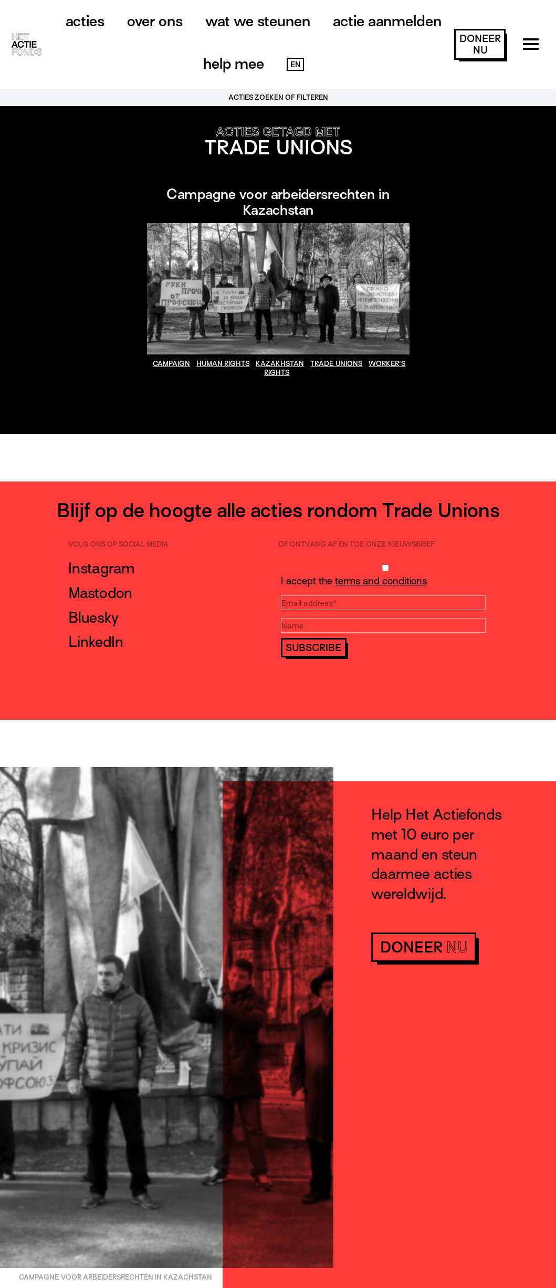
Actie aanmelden (387, 21)
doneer (480, 44)
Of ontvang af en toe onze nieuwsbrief (356, 544)
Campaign (171, 364)
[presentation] (360, 677)
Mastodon (100, 592)
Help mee (233, 63)
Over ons (155, 21)
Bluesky (93, 617)
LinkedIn (95, 641)
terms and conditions (381, 581)
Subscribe (314, 647)
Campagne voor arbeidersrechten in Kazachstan (278, 202)
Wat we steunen (257, 21)
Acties (85, 21)
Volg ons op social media (118, 544)
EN (295, 64)
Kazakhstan (280, 364)
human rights (222, 364)
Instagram (101, 568)
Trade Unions (336, 364)
